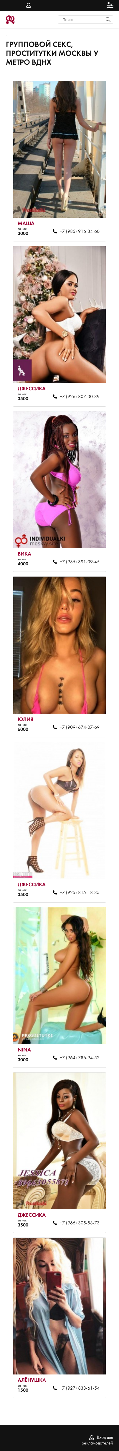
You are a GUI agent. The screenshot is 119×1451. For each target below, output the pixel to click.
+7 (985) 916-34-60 (80, 231)
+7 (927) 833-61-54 (80, 1388)
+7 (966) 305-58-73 (80, 1223)
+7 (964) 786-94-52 (80, 1058)
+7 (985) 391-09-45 (80, 562)
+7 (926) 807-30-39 (80, 396)
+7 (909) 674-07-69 (80, 727)
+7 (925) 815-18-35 (80, 892)
